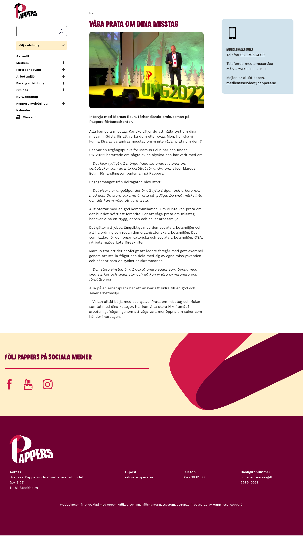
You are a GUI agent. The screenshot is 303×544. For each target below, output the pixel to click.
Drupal (184, 504)
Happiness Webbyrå (227, 504)
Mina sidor (31, 117)
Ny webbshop (27, 97)
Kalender (23, 110)
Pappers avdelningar (32, 103)
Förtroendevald (28, 70)
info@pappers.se (139, 477)
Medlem (22, 63)
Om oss (22, 90)
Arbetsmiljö (25, 76)
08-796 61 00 (194, 477)
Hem (93, 13)
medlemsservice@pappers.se (251, 83)
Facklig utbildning (30, 83)
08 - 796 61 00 (252, 55)
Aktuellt (22, 56)
